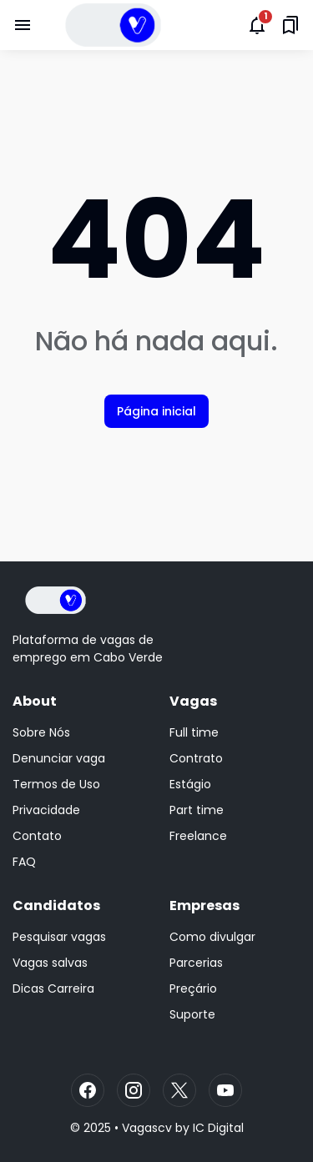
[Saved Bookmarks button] (290, 25)
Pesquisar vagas (59, 936)
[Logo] (55, 600)
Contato (37, 835)
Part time (196, 810)
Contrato (196, 758)
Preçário (193, 988)
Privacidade (46, 810)
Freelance (198, 835)
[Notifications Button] (257, 25)
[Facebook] (87, 1090)
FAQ (24, 861)
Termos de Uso (56, 784)
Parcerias (196, 962)
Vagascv (147, 1127)
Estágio (190, 784)
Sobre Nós (41, 732)
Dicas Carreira (53, 988)
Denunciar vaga (59, 758)
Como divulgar (212, 936)
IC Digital (218, 1127)
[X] (179, 1090)
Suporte (192, 1014)
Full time (194, 732)
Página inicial (156, 411)
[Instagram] (133, 1090)
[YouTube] (225, 1090)
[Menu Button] (22, 25)
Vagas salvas (50, 962)
